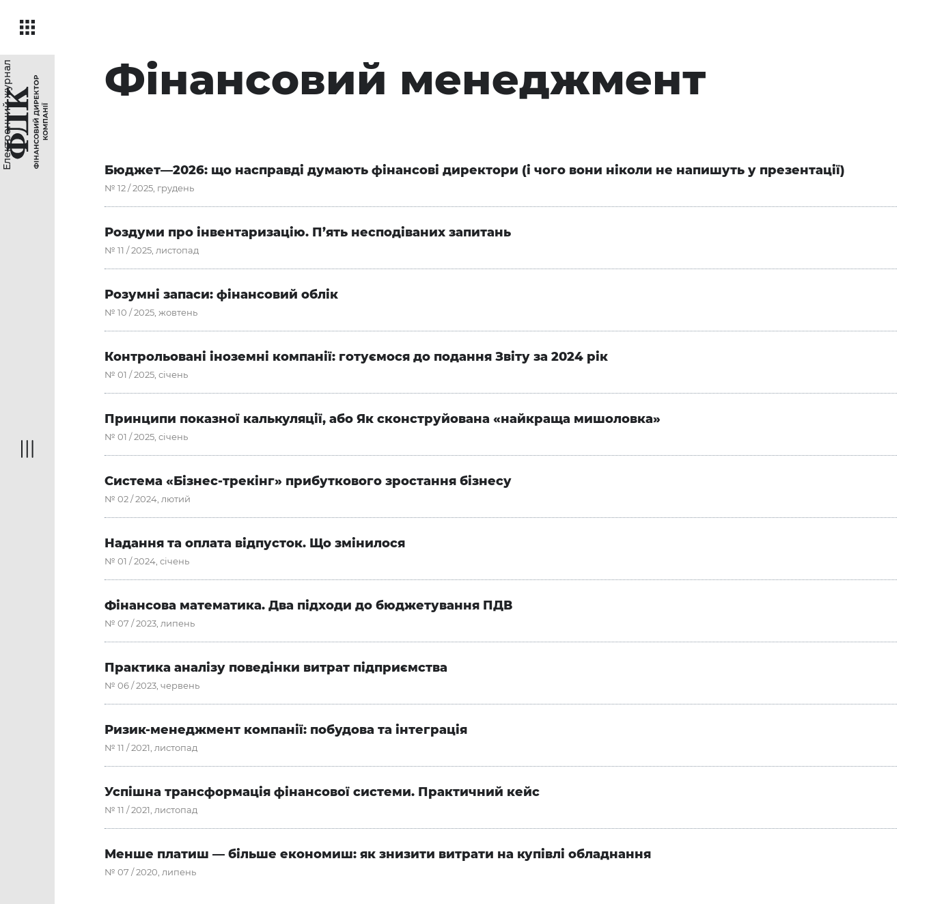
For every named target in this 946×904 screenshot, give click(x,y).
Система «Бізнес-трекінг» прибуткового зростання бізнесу (308, 481)
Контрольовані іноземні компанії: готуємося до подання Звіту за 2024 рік (356, 356)
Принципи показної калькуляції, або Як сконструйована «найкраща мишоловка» (382, 418)
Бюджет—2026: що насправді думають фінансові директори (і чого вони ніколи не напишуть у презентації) (475, 170)
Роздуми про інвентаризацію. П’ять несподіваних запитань (308, 232)
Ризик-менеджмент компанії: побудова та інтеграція (286, 729)
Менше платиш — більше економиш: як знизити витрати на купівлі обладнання (378, 854)
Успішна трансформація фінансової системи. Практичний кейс (322, 791)
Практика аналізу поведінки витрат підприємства (276, 667)
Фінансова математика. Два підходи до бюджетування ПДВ (308, 605)
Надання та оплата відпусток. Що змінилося (255, 543)
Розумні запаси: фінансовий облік (221, 294)
